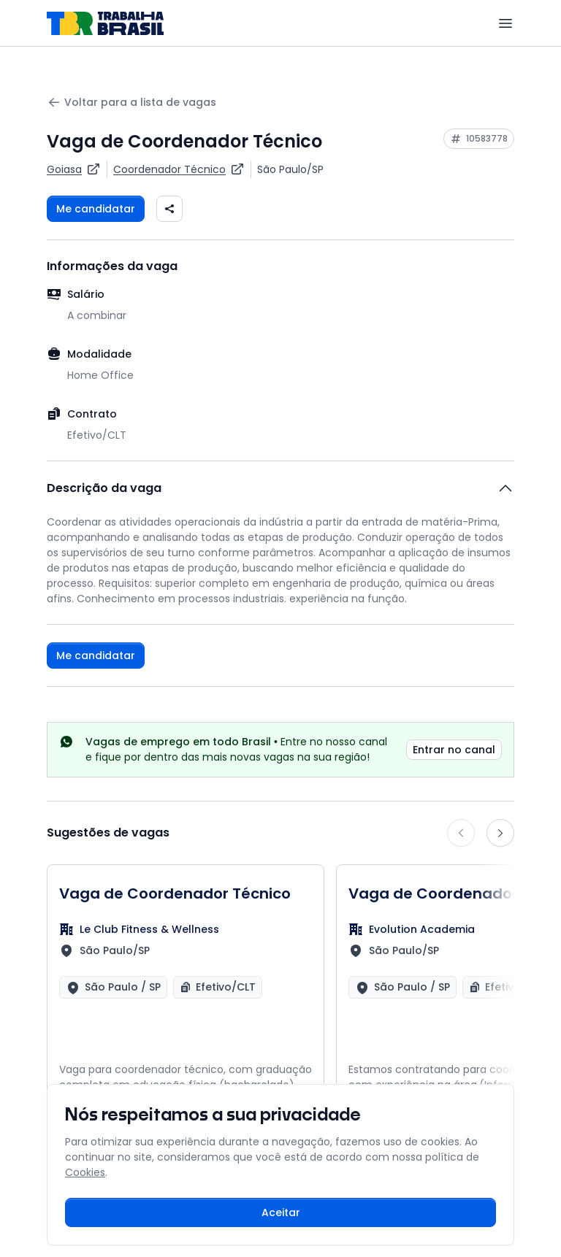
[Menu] (505, 23)
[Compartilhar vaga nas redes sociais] (169, 209)
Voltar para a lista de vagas (131, 102)
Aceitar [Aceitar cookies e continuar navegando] (281, 1212)
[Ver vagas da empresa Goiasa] (74, 169)
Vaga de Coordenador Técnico (175, 893)
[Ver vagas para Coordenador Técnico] (179, 169)
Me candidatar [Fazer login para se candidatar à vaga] (95, 208)
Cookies (85, 1172)
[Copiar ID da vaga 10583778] (478, 138)
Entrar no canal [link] (454, 749)
